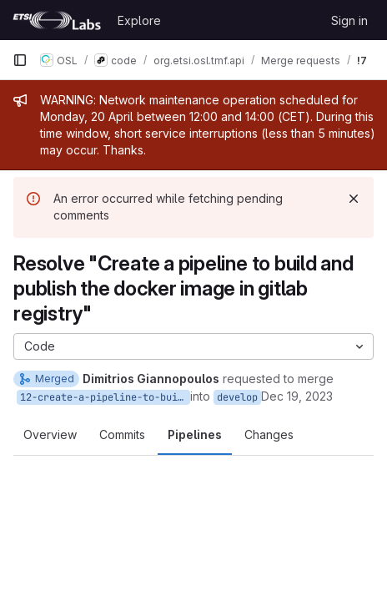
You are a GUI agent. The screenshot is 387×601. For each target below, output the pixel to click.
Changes (269, 434)
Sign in (349, 20)
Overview (50, 434)
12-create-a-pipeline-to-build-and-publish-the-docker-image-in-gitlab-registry (105, 397)
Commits (122, 434)
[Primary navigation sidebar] (20, 60)
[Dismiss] (354, 199)
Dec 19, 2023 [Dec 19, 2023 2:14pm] (297, 396)
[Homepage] (56, 20)
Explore (139, 20)
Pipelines (195, 434)
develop (237, 397)
